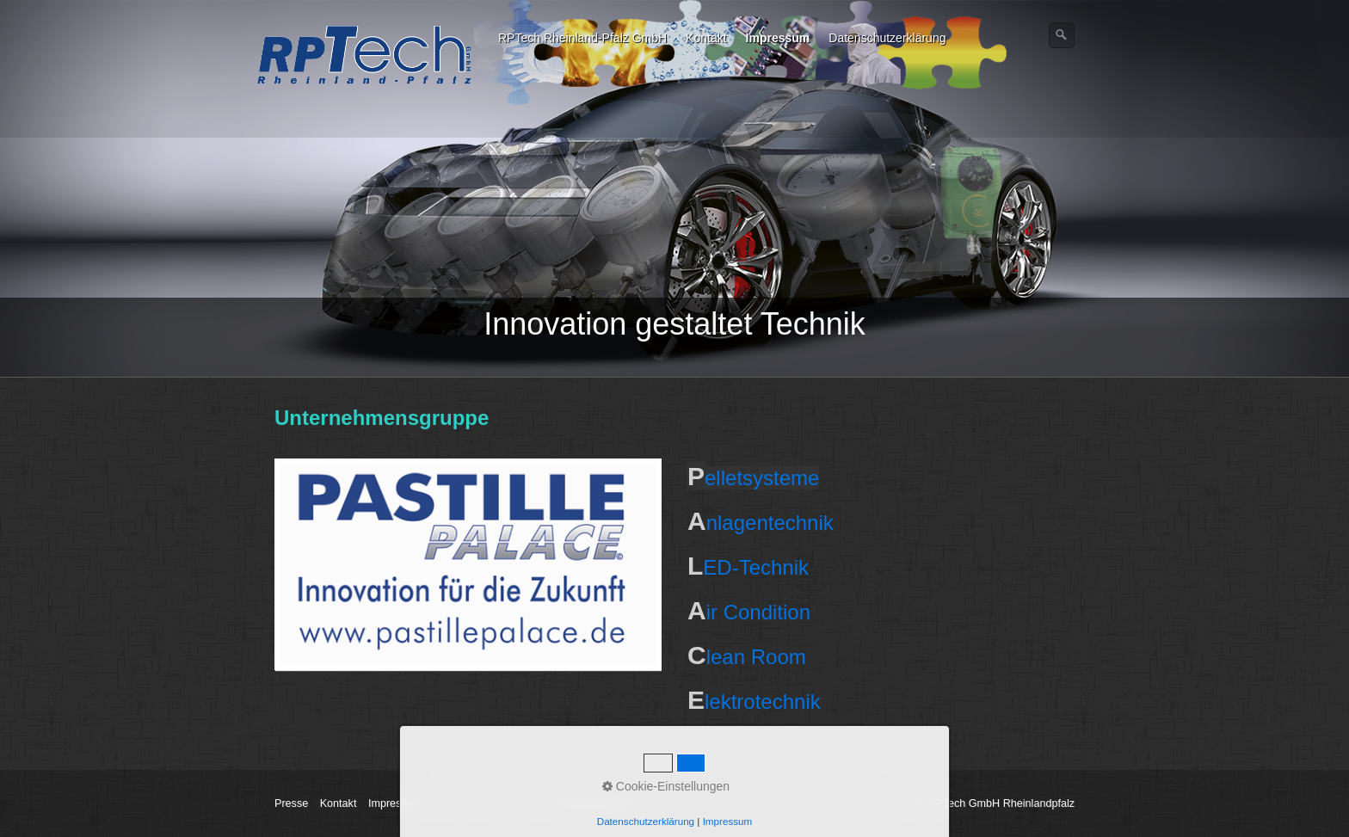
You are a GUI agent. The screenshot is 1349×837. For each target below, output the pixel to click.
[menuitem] (583, 38)
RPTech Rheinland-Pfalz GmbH (582, 38)
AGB (518, 803)
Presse (291, 803)
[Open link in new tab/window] (468, 565)
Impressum (778, 38)
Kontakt (706, 38)
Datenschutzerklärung (887, 38)
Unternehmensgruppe (593, 803)
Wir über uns (464, 803)
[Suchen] (1062, 35)
